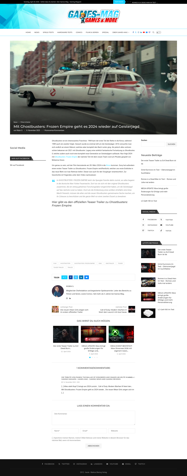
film (54, 263)
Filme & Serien (92, 32)
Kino (100, 263)
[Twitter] (136, 32)
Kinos (108, 165)
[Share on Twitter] (76, 277)
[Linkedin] (141, 32)
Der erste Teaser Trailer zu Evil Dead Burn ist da (166, 252)
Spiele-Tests (48, 32)
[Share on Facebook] (71, 277)
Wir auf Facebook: (17, 165)
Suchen (144, 140)
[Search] (153, 32)
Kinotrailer (110, 263)
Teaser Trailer (58, 267)
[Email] (147, 32)
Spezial (105, 32)
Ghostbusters (65, 263)
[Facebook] (133, 32)
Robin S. (20, 130)
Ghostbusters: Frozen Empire (66, 157)
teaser (120, 263)
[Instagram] (138, 32)
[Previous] (128, 2)
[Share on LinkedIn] (81, 277)
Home (28, 32)
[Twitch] (149, 32)
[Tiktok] (167, 230)
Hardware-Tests (64, 32)
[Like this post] (65, 277)
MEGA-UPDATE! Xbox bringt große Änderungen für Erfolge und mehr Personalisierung (154, 191)
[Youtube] (144, 32)
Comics (79, 32)
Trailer (70, 267)
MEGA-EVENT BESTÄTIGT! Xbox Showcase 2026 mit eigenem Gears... (121, 348)
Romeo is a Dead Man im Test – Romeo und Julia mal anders (167, 280)
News (36, 32)
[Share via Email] (86, 277)
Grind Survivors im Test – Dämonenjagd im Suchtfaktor (155, 2)
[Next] (130, 2)
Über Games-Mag (120, 32)
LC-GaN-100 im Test (149, 201)
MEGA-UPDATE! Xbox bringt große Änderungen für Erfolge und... (93, 348)
